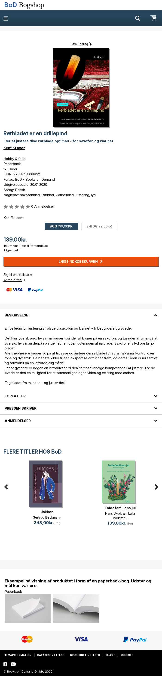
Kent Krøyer (14, 148)
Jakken (47, 512)
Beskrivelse (16, 315)
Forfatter (15, 396)
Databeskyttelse (50, 655)
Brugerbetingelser (85, 655)
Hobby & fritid (14, 158)
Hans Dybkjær (115, 513)
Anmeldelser (18, 421)
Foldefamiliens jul (120, 508)
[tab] (81, 313)
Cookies (127, 655)
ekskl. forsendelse (34, 246)
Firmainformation (17, 655)
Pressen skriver (21, 408)
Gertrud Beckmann (47, 517)
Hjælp (110, 655)
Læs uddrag (79, 44)
